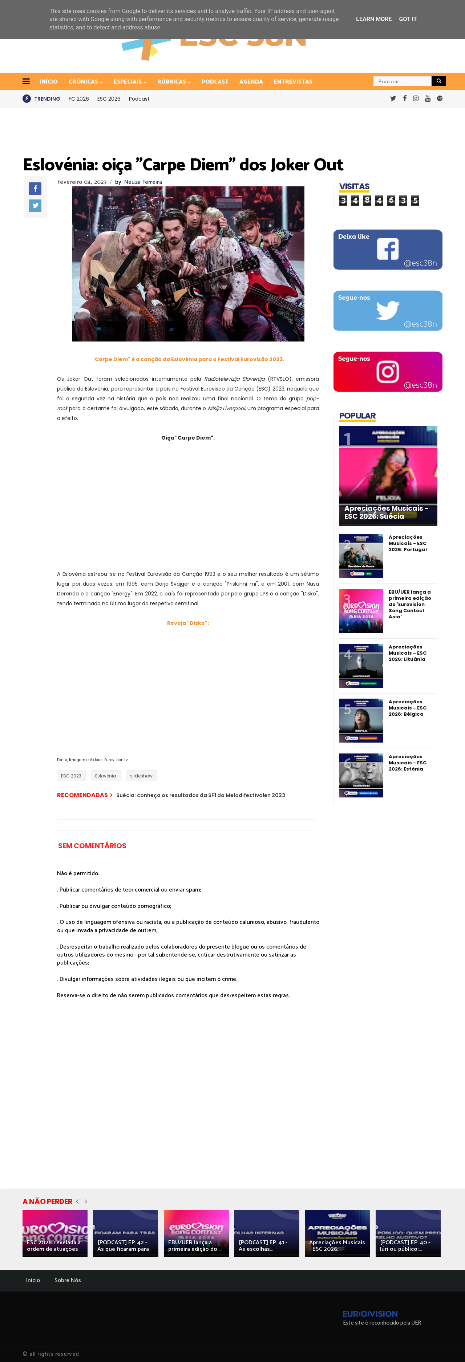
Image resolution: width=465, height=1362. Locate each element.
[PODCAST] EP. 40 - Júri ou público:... (405, 1246)
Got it (408, 19)
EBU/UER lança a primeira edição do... (194, 1246)
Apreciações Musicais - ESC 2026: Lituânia (407, 653)
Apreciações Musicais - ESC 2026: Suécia (386, 513)
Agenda (251, 82)
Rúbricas (172, 82)
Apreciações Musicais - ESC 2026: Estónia (407, 762)
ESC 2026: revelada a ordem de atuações (54, 1246)
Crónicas (84, 82)
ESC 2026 (109, 98)
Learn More (374, 19)
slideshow (141, 776)
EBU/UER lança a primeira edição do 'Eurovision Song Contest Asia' (410, 604)
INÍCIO (49, 82)
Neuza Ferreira (143, 182)
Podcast (215, 82)
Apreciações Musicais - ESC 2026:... (337, 1246)
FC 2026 (79, 98)
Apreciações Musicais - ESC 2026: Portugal (408, 543)
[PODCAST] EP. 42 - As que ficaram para (123, 1246)
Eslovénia (105, 776)
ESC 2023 (71, 776)
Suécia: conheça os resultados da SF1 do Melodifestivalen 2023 (200, 795)
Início (33, 1280)
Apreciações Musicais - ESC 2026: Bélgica (407, 708)
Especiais (128, 82)
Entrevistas (293, 82)
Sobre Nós (67, 1280)
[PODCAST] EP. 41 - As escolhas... (263, 1246)
